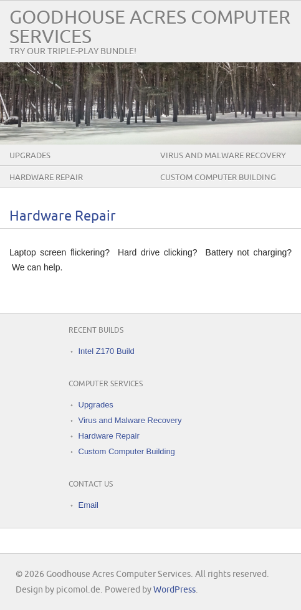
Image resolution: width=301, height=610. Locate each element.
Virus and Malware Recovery (223, 155)
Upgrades (29, 155)
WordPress (174, 589)
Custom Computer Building (218, 177)
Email (89, 505)
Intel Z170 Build (107, 351)
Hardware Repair (46, 177)
